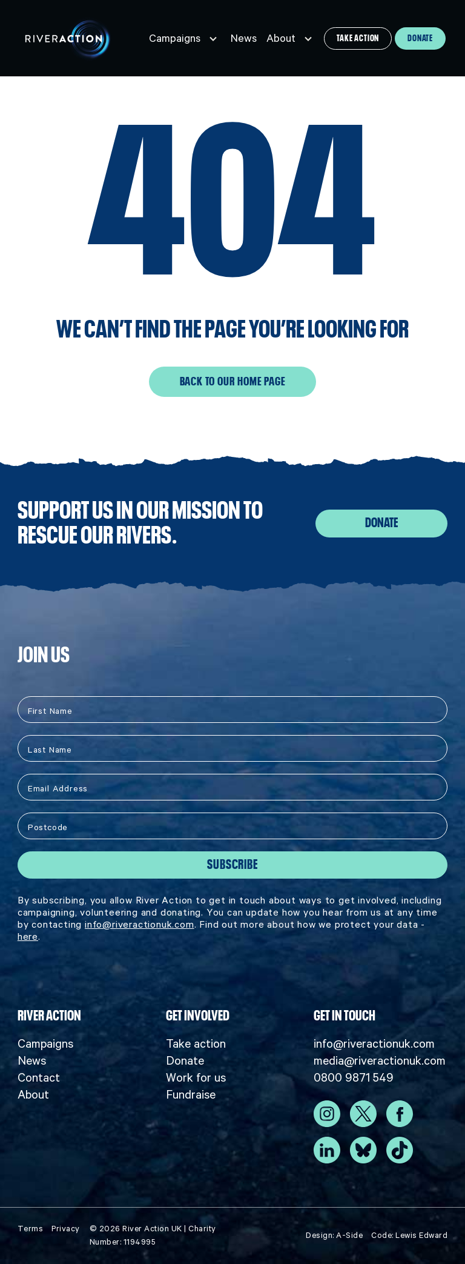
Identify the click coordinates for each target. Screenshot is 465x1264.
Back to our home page (233, 382)
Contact (39, 1077)
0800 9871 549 (354, 1077)
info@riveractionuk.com (139, 924)
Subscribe (232, 864)
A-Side (349, 1235)
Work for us (196, 1077)
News (244, 38)
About (280, 38)
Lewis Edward (421, 1235)
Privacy (65, 1228)
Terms (31, 1228)
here (28, 936)
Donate (420, 38)
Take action (358, 38)
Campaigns (174, 38)
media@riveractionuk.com (380, 1060)
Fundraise (191, 1094)
